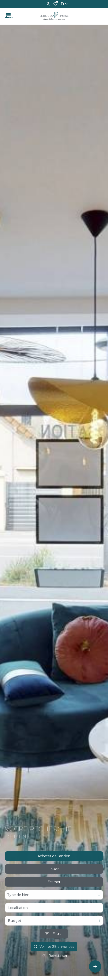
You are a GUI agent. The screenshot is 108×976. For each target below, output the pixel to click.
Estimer (54, 889)
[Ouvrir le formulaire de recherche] (54, 941)
